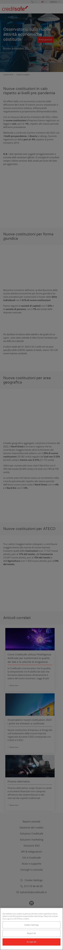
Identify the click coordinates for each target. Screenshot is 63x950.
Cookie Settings (31, 925)
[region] (31, 929)
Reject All (31, 933)
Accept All (31, 941)
